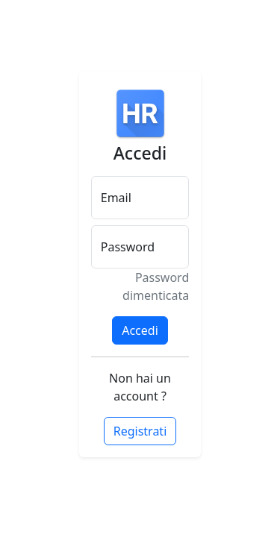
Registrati (140, 431)
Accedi (140, 330)
